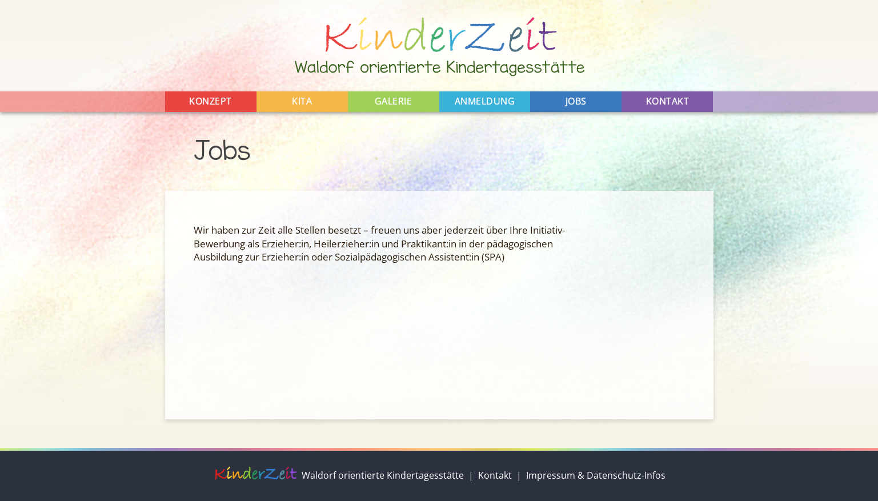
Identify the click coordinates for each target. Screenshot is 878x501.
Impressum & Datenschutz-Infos (595, 475)
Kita (302, 101)
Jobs (576, 101)
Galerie (393, 101)
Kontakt (667, 101)
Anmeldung (485, 101)
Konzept (210, 101)
